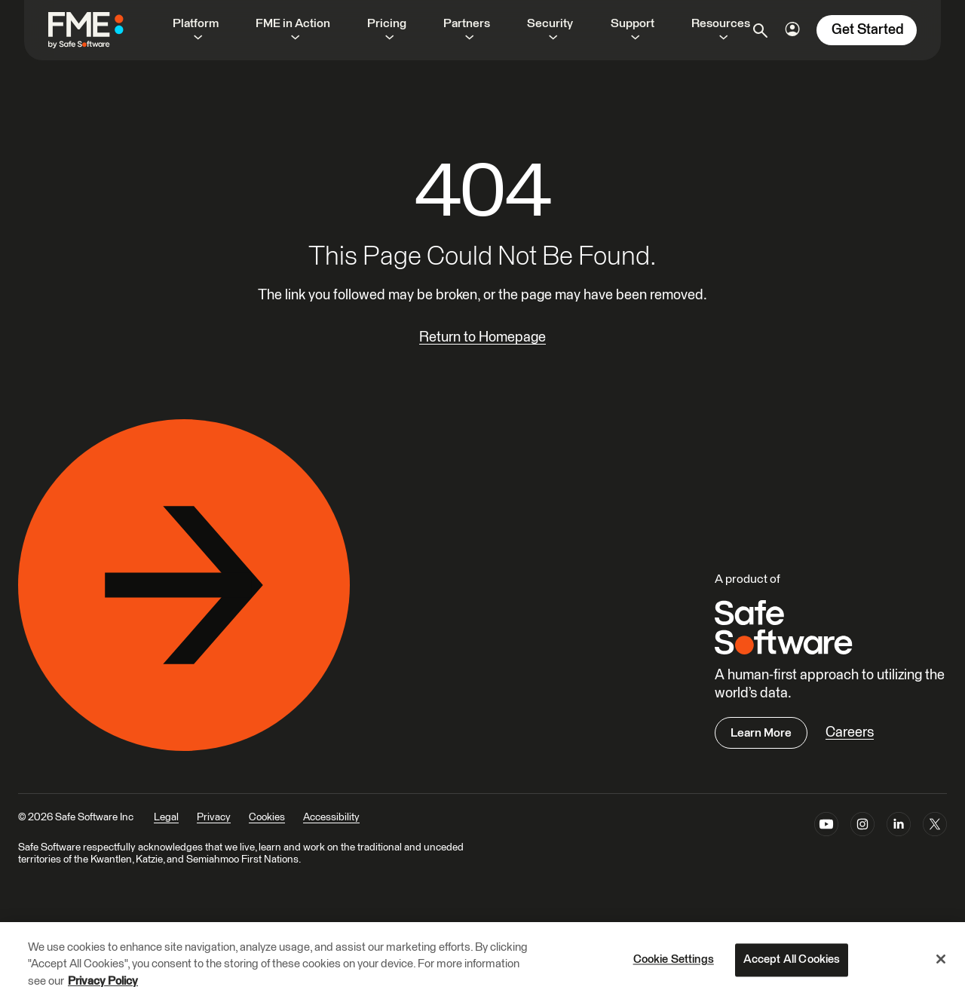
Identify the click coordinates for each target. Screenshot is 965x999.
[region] (482, 960)
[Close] (940, 959)
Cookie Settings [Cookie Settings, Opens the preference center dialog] (673, 959)
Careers (850, 732)
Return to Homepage (482, 337)
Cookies (267, 817)
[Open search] (760, 30)
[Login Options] (792, 29)
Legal (166, 817)
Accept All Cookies (792, 959)
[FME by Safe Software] (101, 30)
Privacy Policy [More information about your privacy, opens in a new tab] (103, 981)
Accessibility (331, 817)
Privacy (214, 817)
